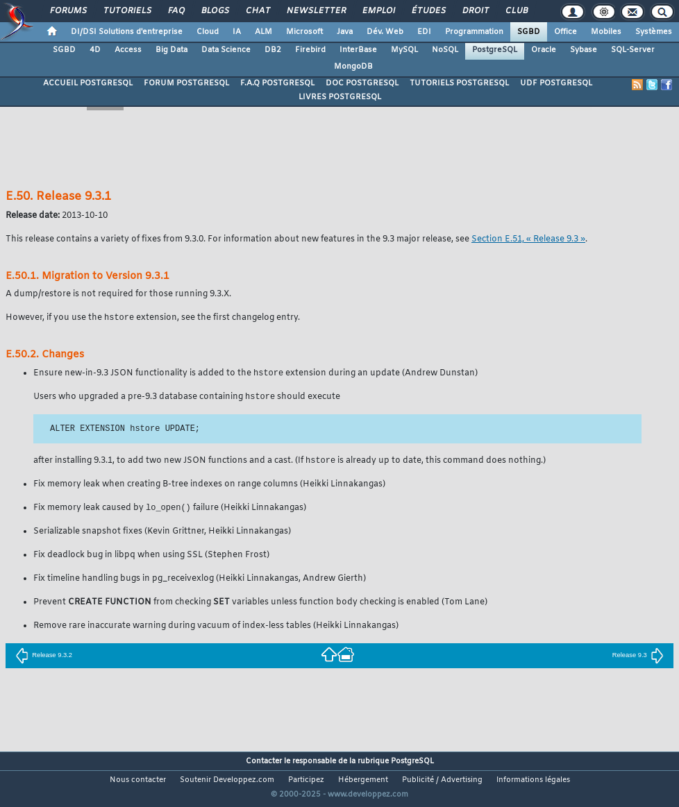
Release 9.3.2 (43, 658)
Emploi (378, 11)
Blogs (214, 11)
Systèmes (653, 32)
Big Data (171, 50)
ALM (263, 32)
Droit (474, 11)
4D (95, 50)
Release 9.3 (638, 658)
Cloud (207, 32)
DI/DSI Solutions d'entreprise (127, 32)
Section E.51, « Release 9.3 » (528, 239)
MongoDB (353, 66)
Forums (67, 11)
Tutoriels (126, 11)
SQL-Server (633, 50)
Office (565, 32)
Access (128, 50)
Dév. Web (385, 32)
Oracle (543, 50)
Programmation (474, 32)
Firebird (310, 50)
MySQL (404, 50)
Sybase (583, 50)
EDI (424, 32)
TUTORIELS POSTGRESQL (459, 83)
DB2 (273, 50)
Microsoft (304, 32)
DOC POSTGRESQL (362, 83)
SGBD (528, 32)
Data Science (226, 50)
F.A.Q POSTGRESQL (277, 83)
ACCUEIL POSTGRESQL (88, 83)
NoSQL (445, 50)
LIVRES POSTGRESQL (340, 97)
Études (428, 11)
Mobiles (606, 32)
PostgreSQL (494, 50)
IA (237, 32)
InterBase (358, 50)
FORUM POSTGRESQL (186, 83)
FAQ (175, 11)
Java (345, 32)
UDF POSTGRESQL (556, 83)
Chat (257, 11)
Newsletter (315, 11)
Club (515, 11)
